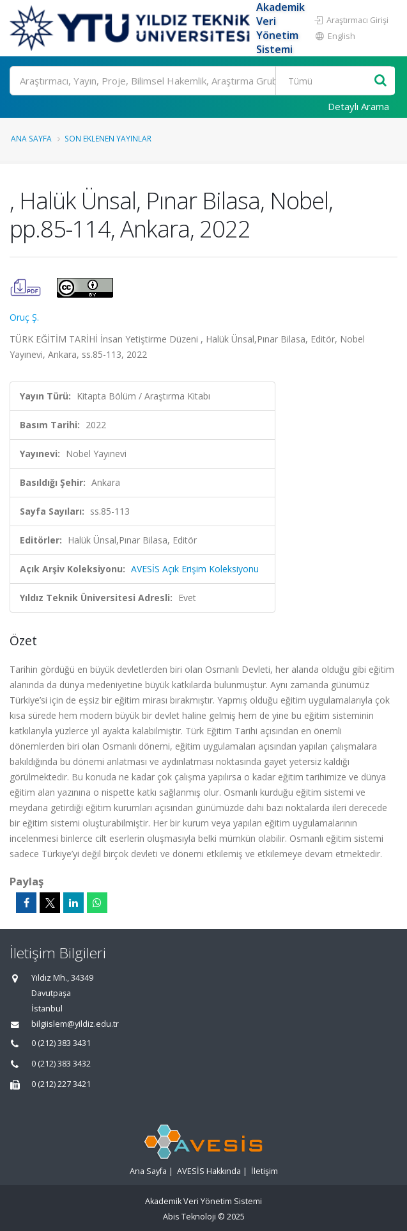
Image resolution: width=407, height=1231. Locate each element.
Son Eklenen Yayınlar (108, 138)
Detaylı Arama (358, 106)
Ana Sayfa (31, 138)
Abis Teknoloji (189, 1216)
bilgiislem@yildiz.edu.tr (75, 1023)
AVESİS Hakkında (209, 1171)
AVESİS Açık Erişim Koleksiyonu (195, 569)
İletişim (264, 1171)
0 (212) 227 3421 (61, 1084)
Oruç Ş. (24, 317)
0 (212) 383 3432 (61, 1063)
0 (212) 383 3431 (61, 1043)
